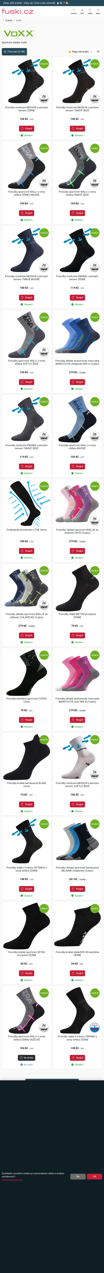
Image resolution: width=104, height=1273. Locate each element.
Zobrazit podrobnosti (12, 1180)
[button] (82, 11)
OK (94, 1176)
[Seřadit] (80, 51)
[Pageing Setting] (98, 51)
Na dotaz (26, 1057)
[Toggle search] (73, 11)
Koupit (26, 128)
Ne (77, 1176)
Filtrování (14, 52)
